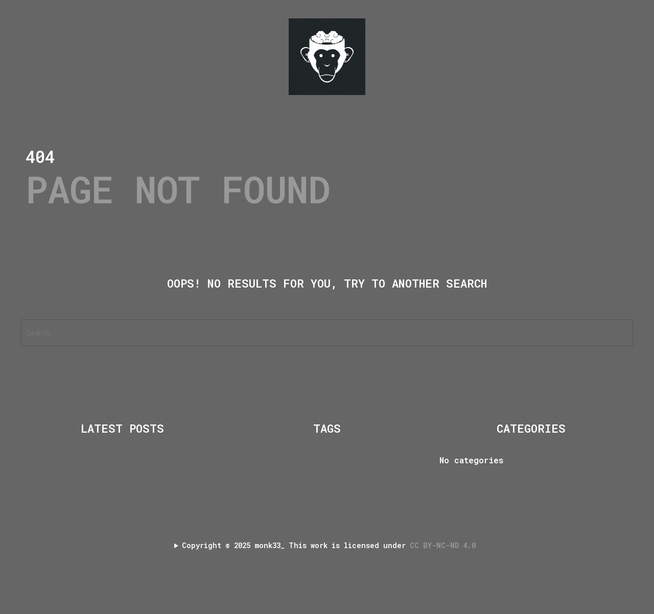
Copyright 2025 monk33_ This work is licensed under (331, 545)
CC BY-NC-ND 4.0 (445, 545)
